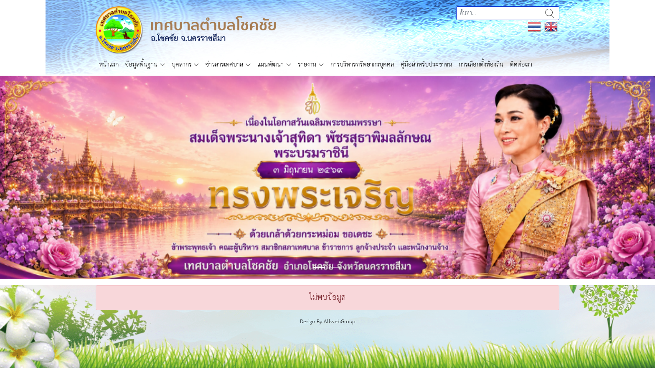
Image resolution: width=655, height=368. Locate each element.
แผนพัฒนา (270, 65)
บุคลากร (182, 65)
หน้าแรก (109, 65)
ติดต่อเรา (521, 65)
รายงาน (307, 65)
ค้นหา (550, 13)
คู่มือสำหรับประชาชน (426, 65)
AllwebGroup (339, 322)
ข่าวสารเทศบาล (224, 65)
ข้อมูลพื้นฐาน (141, 65)
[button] (49, 177)
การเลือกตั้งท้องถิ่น (481, 65)
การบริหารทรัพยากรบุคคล (362, 65)
